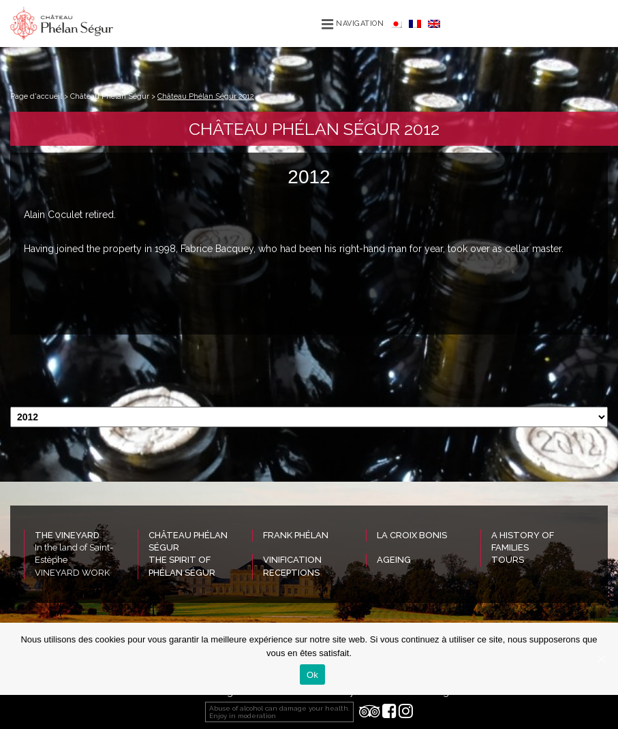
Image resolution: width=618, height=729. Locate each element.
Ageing (394, 560)
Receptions (291, 573)
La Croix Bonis (412, 535)
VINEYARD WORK (72, 573)
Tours (507, 560)
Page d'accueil (36, 96)
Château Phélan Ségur (109, 96)
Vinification (292, 560)
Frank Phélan (295, 535)
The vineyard (67, 535)
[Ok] (601, 659)
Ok (312, 675)
